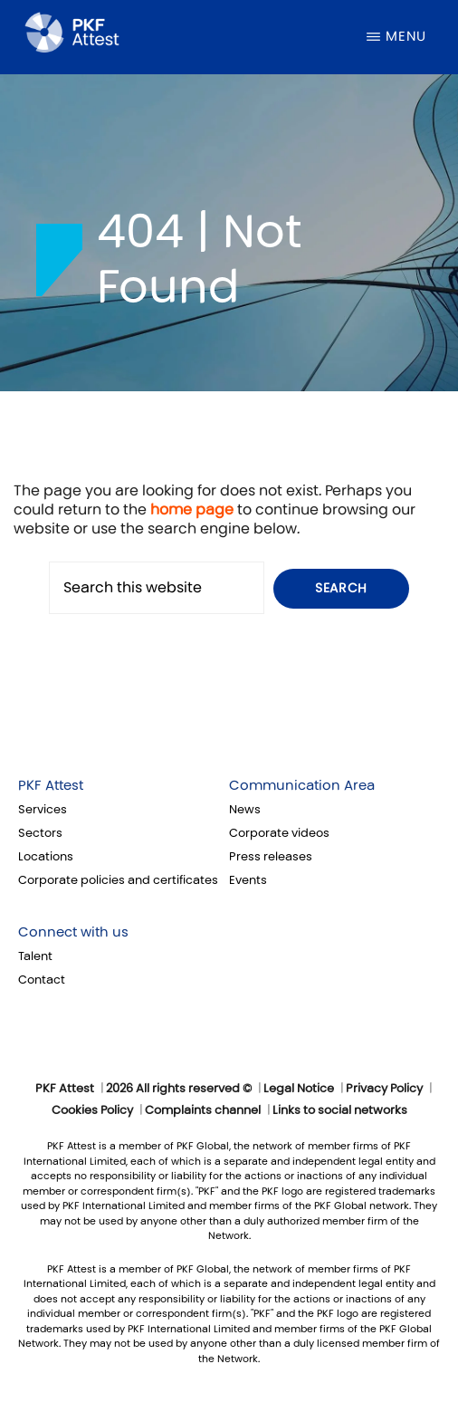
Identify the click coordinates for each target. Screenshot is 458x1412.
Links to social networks (339, 1110)
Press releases (270, 857)
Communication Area (302, 785)
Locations (45, 857)
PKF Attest (50, 785)
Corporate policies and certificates (118, 880)
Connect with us (73, 932)
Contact (41, 980)
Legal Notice (298, 1088)
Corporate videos (279, 833)
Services (42, 809)
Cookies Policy (92, 1110)
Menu (406, 36)
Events (248, 880)
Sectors (40, 833)
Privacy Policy (384, 1088)
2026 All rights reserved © (179, 1088)
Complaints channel (203, 1110)
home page (192, 509)
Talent (35, 956)
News (245, 809)
